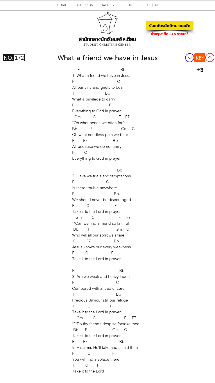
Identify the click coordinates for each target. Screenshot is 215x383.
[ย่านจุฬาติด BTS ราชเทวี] (169, 33)
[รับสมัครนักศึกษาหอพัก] (169, 25)
